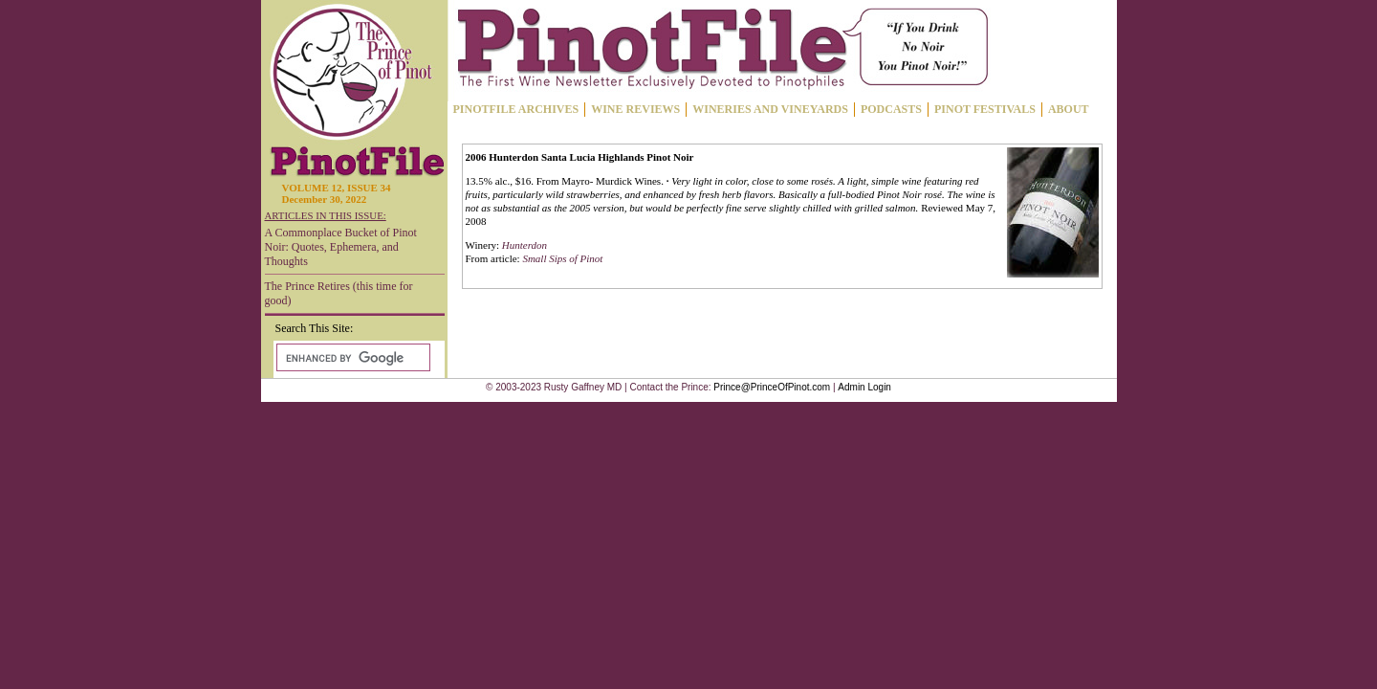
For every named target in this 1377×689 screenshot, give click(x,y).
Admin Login (864, 387)
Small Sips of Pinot (562, 258)
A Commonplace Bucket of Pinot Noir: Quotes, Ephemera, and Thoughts (341, 247)
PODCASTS (891, 109)
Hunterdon (524, 245)
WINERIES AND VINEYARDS (770, 109)
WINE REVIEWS (635, 109)
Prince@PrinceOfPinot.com (771, 387)
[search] (351, 358)
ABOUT (1068, 109)
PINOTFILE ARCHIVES (516, 109)
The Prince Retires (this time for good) (339, 293)
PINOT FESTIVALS (985, 109)
